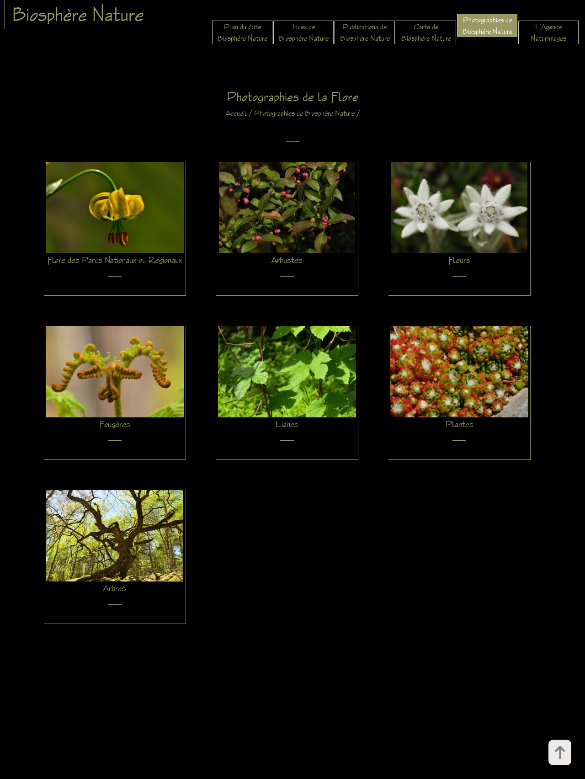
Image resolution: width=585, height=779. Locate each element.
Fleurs (459, 259)
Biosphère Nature (78, 14)
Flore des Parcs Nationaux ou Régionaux (115, 259)
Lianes (287, 423)
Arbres (114, 587)
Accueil (236, 113)
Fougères (115, 423)
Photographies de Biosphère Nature (304, 113)
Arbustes (287, 259)
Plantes (459, 423)
